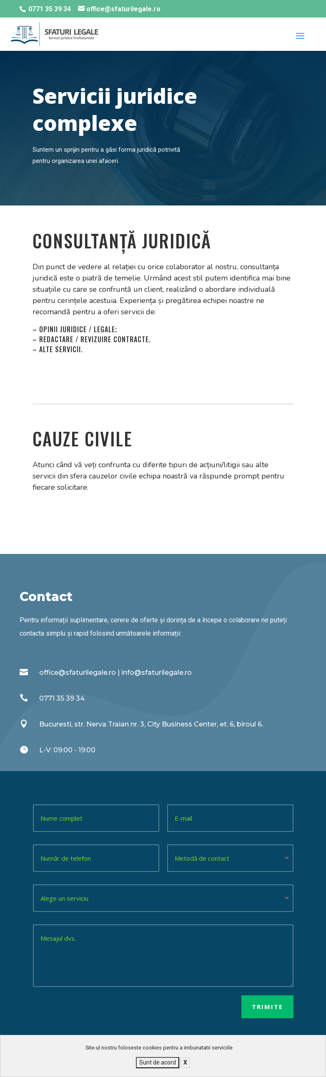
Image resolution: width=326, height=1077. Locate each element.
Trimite (267, 1006)
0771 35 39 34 (49, 9)
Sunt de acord (157, 1062)
